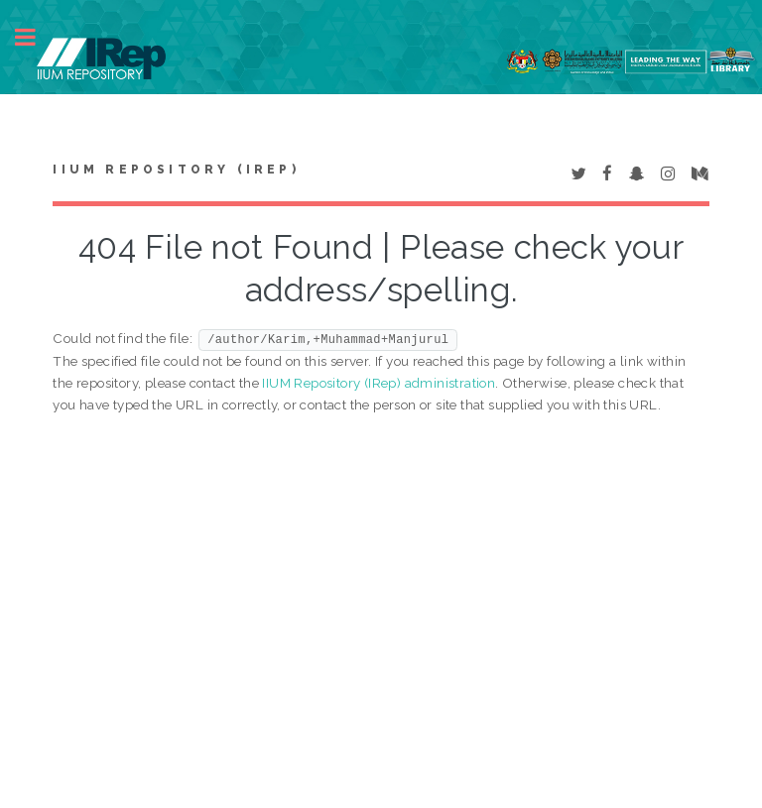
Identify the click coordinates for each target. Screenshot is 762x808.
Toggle (35, 37)
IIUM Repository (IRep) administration (378, 383)
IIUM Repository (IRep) (176, 169)
